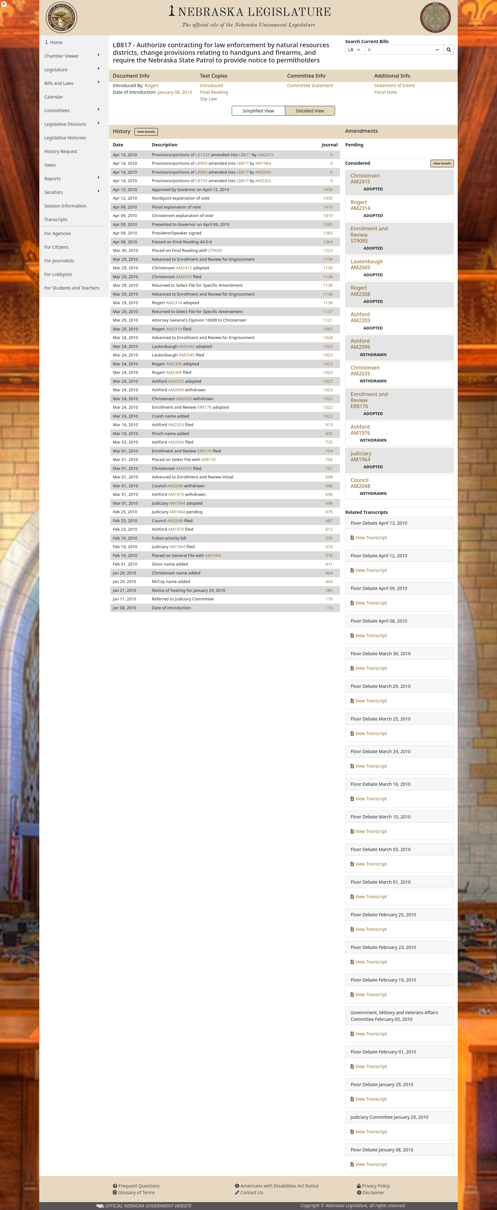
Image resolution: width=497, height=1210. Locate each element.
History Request (60, 151)
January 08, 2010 (175, 92)
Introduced (211, 85)
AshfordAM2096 (360, 343)
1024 (328, 337)
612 (329, 529)
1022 (328, 398)
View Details (146, 132)
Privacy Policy (373, 1186)
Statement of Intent (394, 85)
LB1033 (203, 154)
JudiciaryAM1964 (361, 456)
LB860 (202, 172)
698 (329, 477)
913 (329, 424)
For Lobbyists (58, 274)
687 (329, 520)
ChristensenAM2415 (365, 178)
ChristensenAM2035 (365, 370)
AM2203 (263, 180)
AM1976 (176, 494)
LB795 (202, 180)
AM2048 (175, 486)
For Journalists (59, 261)
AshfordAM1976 (360, 429)
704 (329, 451)
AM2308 (174, 364)
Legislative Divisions (72, 124)
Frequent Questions (136, 1186)
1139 (328, 259)
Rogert (152, 85)
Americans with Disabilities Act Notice (277, 1186)
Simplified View (258, 111)
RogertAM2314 (360, 205)
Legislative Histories (65, 138)
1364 (328, 242)
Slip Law (208, 99)
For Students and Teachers (72, 288)
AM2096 (176, 390)
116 (329, 608)
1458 (328, 189)
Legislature (72, 69)
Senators (72, 192)
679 (329, 512)
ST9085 (215, 250)
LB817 (245, 154)
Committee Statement (310, 85)
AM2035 (184, 398)
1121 (328, 320)
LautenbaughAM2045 (367, 264)
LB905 (202, 163)
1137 (328, 311)
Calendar (53, 97)
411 (329, 564)
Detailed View (310, 111)
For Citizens (56, 247)
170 (329, 599)
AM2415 (266, 154)
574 (329, 546)
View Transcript (369, 538)
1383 (328, 233)
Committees (72, 110)
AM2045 (263, 172)
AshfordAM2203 (360, 317)
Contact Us (249, 1192)
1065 (328, 329)
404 (329, 573)
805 (329, 433)
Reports (72, 178)
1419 (328, 207)
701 (329, 468)
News (50, 165)
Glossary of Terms (134, 1192)
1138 (328, 276)
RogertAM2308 (360, 290)
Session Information (65, 206)
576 (329, 538)
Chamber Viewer (72, 56)
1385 (328, 224)
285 (329, 590)
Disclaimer (370, 1192)
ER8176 (204, 407)
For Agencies (57, 233)
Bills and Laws (72, 83)
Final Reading (214, 92)
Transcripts (55, 219)
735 (329, 442)
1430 (328, 198)
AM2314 (174, 302)
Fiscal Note (385, 92)
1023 (328, 346)
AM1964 (263, 163)
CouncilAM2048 (360, 483)
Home (55, 42)
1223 (328, 250)
